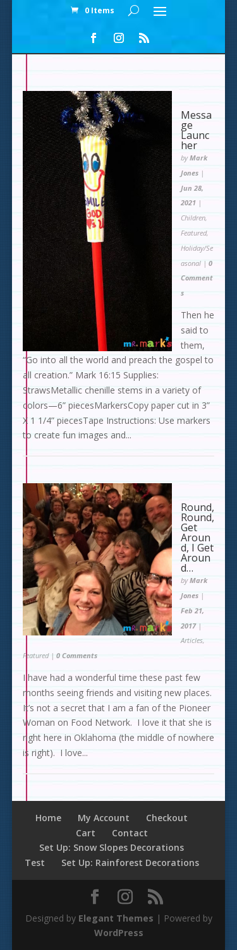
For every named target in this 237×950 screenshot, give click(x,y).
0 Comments (197, 278)
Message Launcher (196, 130)
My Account (104, 818)
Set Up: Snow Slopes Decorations (111, 847)
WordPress (118, 933)
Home (48, 818)
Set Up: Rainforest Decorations (130, 863)
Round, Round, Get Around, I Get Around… (197, 537)
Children (193, 217)
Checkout (167, 818)
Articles (192, 640)
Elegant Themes (116, 918)
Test (35, 863)
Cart (85, 833)
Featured (194, 233)
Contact (130, 833)
